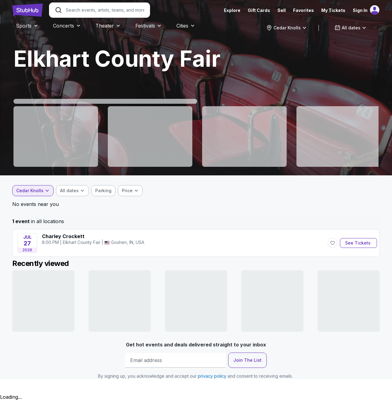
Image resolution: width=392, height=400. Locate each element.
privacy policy (212, 376)
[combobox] (286, 27)
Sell (281, 10)
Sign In (360, 10)
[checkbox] (103, 190)
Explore (232, 10)
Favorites (303, 10)
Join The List (247, 360)
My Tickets (333, 10)
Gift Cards (259, 10)
